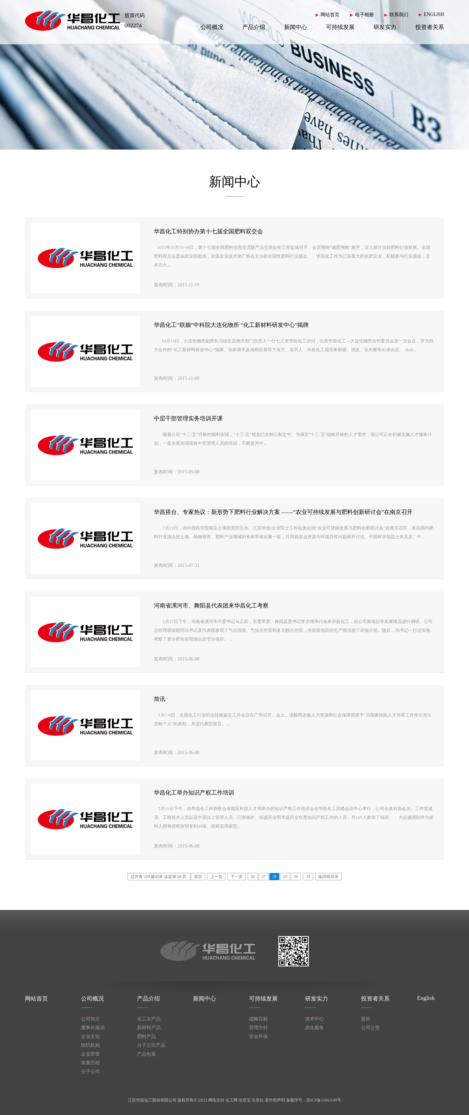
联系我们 (398, 14)
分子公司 (90, 1071)
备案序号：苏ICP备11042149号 (313, 1100)
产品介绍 (253, 27)
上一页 (216, 876)
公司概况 (211, 27)
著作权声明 (275, 1100)
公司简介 (90, 1018)
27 (263, 876)
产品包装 (146, 1054)
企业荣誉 (90, 1054)
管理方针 (258, 1027)
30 (296, 876)
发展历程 (90, 1062)
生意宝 (245, 1100)
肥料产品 (146, 1036)
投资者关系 (429, 27)
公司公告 (370, 1027)
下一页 (236, 876)
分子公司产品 (151, 1045)
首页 (198, 876)
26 (253, 876)
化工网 (231, 1100)
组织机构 (90, 1045)
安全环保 (258, 1036)
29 (285, 876)
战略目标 (258, 1018)
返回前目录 (328, 876)
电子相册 (364, 14)
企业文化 (90, 1036)
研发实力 (385, 27)
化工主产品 (149, 1018)
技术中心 (314, 1018)
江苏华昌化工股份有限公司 (152, 1100)
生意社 (258, 1100)
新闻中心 (295, 27)
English (426, 998)
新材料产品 (149, 1027)
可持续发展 (340, 27)
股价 (365, 1018)
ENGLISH (434, 14)
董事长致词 (93, 1027)
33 (308, 876)
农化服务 (314, 1027)
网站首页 (330, 14)
